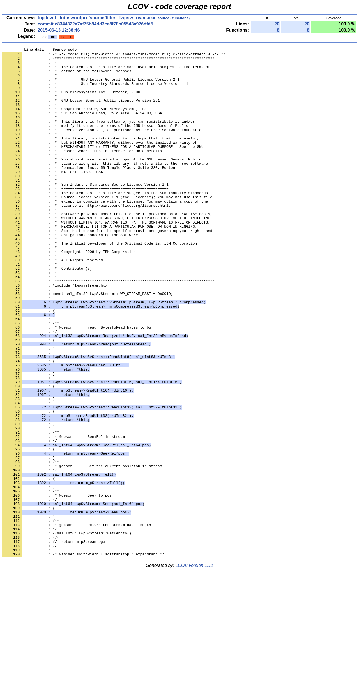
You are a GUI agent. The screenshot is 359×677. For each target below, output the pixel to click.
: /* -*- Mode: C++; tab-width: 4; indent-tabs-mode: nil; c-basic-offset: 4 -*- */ (113, 55)
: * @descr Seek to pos (57, 585)
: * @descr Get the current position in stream (82, 549)
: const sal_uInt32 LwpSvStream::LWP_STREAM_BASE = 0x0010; (87, 343)
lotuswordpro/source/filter (87, 17)
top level (47, 17)
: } (28, 408)
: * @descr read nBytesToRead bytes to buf (77, 383)
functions (180, 18)
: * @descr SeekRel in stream (63, 514)
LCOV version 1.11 (194, 667)
